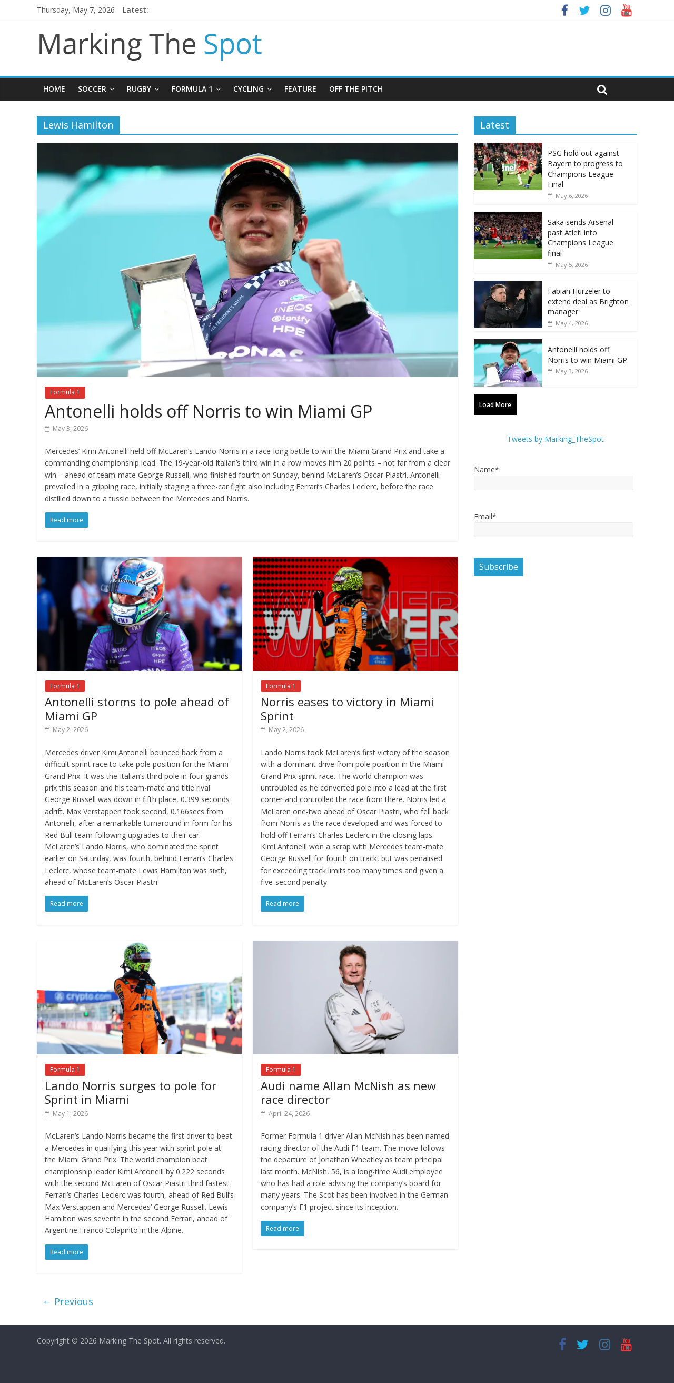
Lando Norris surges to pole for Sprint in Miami (130, 1092)
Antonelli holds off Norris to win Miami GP (208, 411)
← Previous (67, 1301)
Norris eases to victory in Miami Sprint (347, 708)
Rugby (139, 89)
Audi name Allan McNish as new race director (348, 1092)
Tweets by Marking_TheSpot (555, 439)
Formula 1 (192, 89)
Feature (300, 89)
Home (54, 89)
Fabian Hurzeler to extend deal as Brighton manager (588, 301)
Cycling (248, 89)
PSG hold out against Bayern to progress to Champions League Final (585, 168)
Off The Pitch (356, 89)
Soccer (92, 89)
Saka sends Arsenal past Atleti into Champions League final (580, 237)
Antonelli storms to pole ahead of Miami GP (137, 708)
